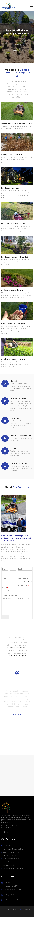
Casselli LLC (20, 909)
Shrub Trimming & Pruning (13, 359)
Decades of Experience (20, 435)
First (3, 575)
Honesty (14, 381)
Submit (5, 617)
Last (11, 575)
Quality (13, 448)
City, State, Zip (23, 586)
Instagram (13, 648)
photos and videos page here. (17, 656)
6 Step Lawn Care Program (13, 323)
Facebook (23, 648)
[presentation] (15, 612)
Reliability (14, 418)
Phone (4, 578)
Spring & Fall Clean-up (11, 154)
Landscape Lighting (10, 188)
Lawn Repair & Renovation (13, 223)
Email (20, 569)
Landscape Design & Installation (16, 257)
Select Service (23, 578)
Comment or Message (9, 595)
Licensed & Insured (18, 398)
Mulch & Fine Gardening (12, 290)
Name (4, 569)
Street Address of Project (8, 587)
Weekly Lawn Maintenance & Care (16, 123)
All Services (6, 846)
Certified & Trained (18, 463)
